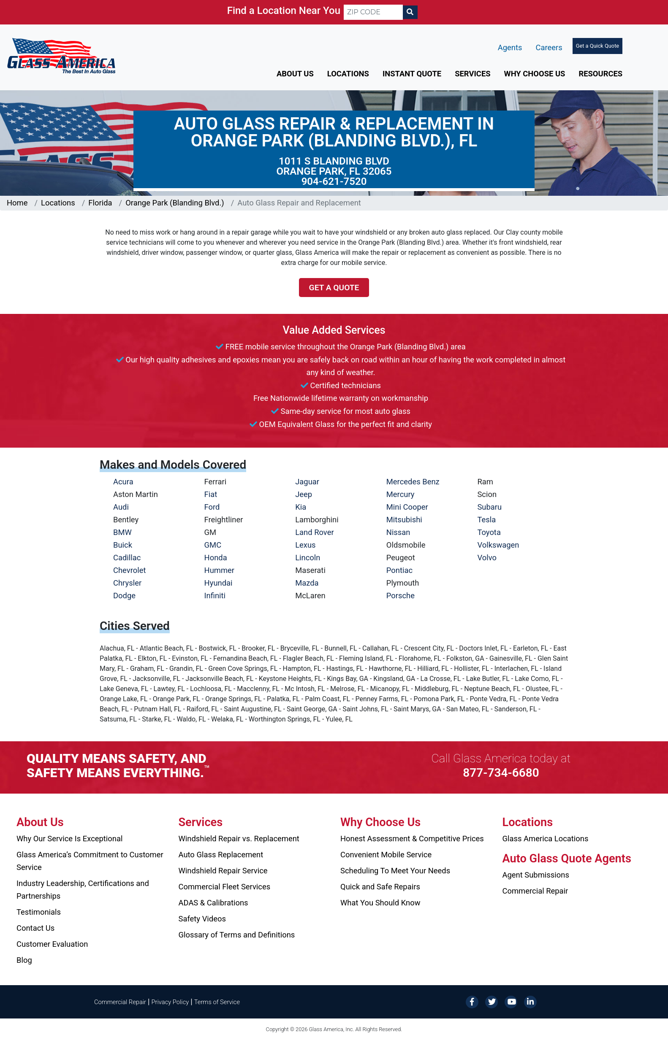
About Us (295, 73)
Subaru (489, 506)
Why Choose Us (534, 73)
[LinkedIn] (530, 1001)
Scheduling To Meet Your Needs (395, 870)
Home (17, 202)
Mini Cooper (407, 506)
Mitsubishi (404, 519)
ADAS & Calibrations (213, 902)
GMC (213, 544)
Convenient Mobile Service (386, 854)
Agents (510, 47)
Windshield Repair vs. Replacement (239, 838)
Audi (121, 506)
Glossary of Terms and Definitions (237, 934)
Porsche (400, 595)
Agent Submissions (535, 874)
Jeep (303, 494)
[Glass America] (61, 55)
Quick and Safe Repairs (380, 886)
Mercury (400, 494)
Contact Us (35, 928)
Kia (300, 506)
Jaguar (307, 481)
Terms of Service (217, 1002)
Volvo (487, 557)
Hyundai (218, 582)
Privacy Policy (170, 1002)
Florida (100, 202)
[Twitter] (491, 1001)
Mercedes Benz (413, 481)
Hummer (219, 570)
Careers (548, 47)
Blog (24, 960)
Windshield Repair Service (223, 870)
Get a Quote (334, 287)
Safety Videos (202, 918)
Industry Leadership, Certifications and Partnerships (82, 889)
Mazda (306, 582)
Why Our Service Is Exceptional (69, 838)
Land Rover (314, 532)
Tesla (486, 519)
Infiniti (214, 595)
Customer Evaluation (52, 944)
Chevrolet (129, 570)
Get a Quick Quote (597, 46)
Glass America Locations (545, 838)
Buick (122, 544)
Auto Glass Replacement (221, 854)
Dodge (124, 595)
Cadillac (127, 557)
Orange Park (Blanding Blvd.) (174, 202)
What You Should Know (380, 902)
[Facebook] (472, 1001)
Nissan (398, 532)
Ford (212, 506)
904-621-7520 (334, 181)
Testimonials (38, 912)
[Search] (410, 12)
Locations (348, 73)
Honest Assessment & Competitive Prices (412, 838)
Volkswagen (498, 544)
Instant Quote (412, 73)
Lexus (305, 544)
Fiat (210, 494)
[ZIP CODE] (373, 12)
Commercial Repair (535, 890)
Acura (123, 481)
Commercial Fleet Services (225, 886)
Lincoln (307, 557)
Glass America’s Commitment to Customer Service (89, 861)
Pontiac (399, 570)
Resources (600, 73)
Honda (215, 557)
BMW (122, 532)
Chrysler (127, 582)
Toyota (489, 532)
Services (472, 73)
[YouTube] (511, 1001)
